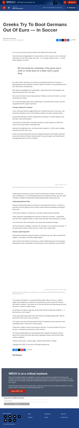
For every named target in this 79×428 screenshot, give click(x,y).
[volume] (9, 8)
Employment (47, 414)
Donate (72, 2)
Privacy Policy (64, 417)
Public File (63, 414)
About (29, 414)
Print (74, 40)
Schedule (30, 417)
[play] (4, 8)
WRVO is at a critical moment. (28, 373)
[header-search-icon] (65, 2)
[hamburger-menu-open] (3, 2)
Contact (46, 417)
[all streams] (71, 8)
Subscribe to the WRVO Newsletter (14, 398)
